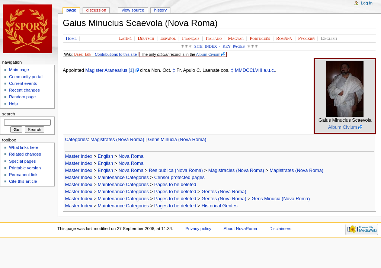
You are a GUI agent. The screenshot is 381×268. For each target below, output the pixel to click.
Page (71, 10)
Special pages (22, 161)
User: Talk (82, 54)
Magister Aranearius (106, 70)
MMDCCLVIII (248, 70)
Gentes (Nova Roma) (224, 191)
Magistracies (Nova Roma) (236, 170)
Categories (76, 139)
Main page (19, 69)
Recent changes (24, 90)
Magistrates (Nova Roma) (117, 139)
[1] (131, 70)
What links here (23, 147)
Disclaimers (280, 228)
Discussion (96, 10)
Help (13, 103)
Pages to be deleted (175, 184)
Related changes (25, 154)
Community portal (25, 76)
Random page (22, 97)
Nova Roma (131, 156)
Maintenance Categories (123, 177)
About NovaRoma (240, 228)
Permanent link (23, 174)
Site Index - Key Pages (219, 46)
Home (71, 38)
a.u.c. (269, 70)
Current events (23, 83)
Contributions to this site (116, 54)
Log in (366, 3)
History (160, 10)
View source (133, 10)
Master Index (78, 156)
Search (8, 114)
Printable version (25, 168)
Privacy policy (198, 228)
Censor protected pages (179, 177)
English (105, 156)
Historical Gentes (220, 205)
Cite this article (23, 181)
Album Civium (208, 54)
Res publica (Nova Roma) (176, 170)
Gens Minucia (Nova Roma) (177, 139)
